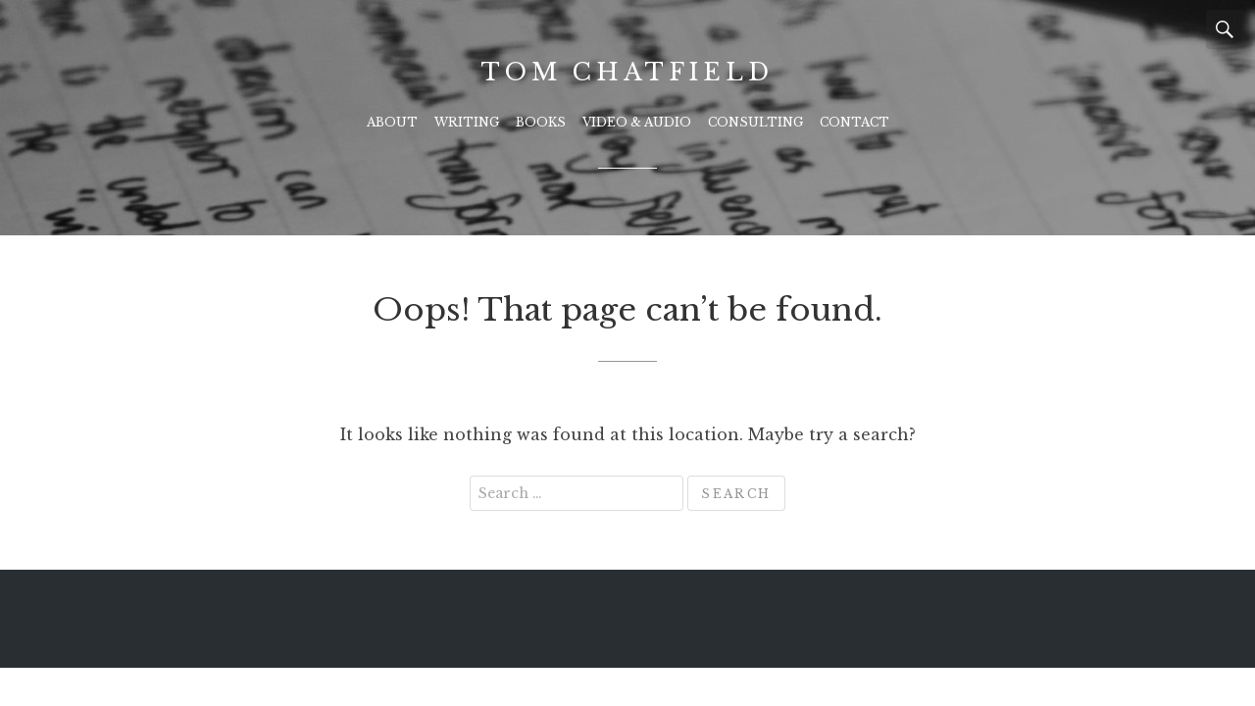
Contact (854, 122)
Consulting (755, 122)
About (392, 122)
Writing (466, 122)
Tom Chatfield (627, 72)
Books (541, 122)
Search (1225, 29)
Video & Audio (636, 122)
